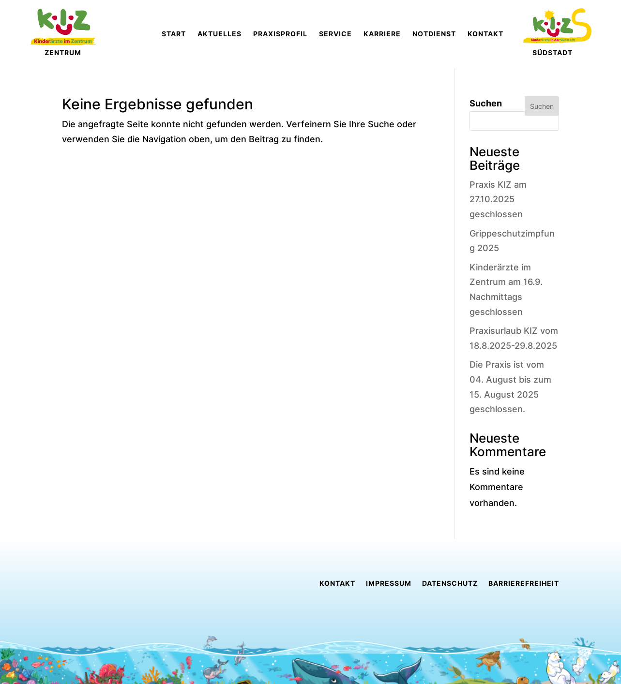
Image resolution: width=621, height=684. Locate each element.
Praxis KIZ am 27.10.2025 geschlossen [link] (498, 199)
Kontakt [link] (337, 583)
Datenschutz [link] (450, 583)
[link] (261, 34)
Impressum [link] (388, 583)
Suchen (486, 103)
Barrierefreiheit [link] (523, 583)
